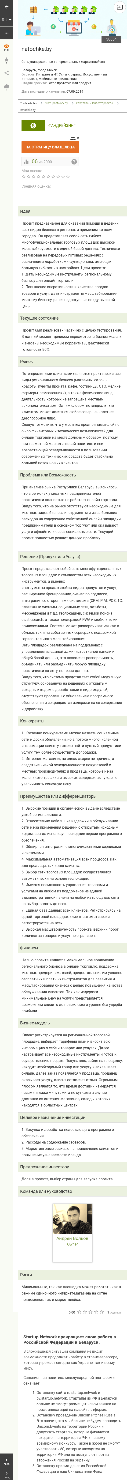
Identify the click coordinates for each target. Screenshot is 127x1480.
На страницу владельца (52, 145)
